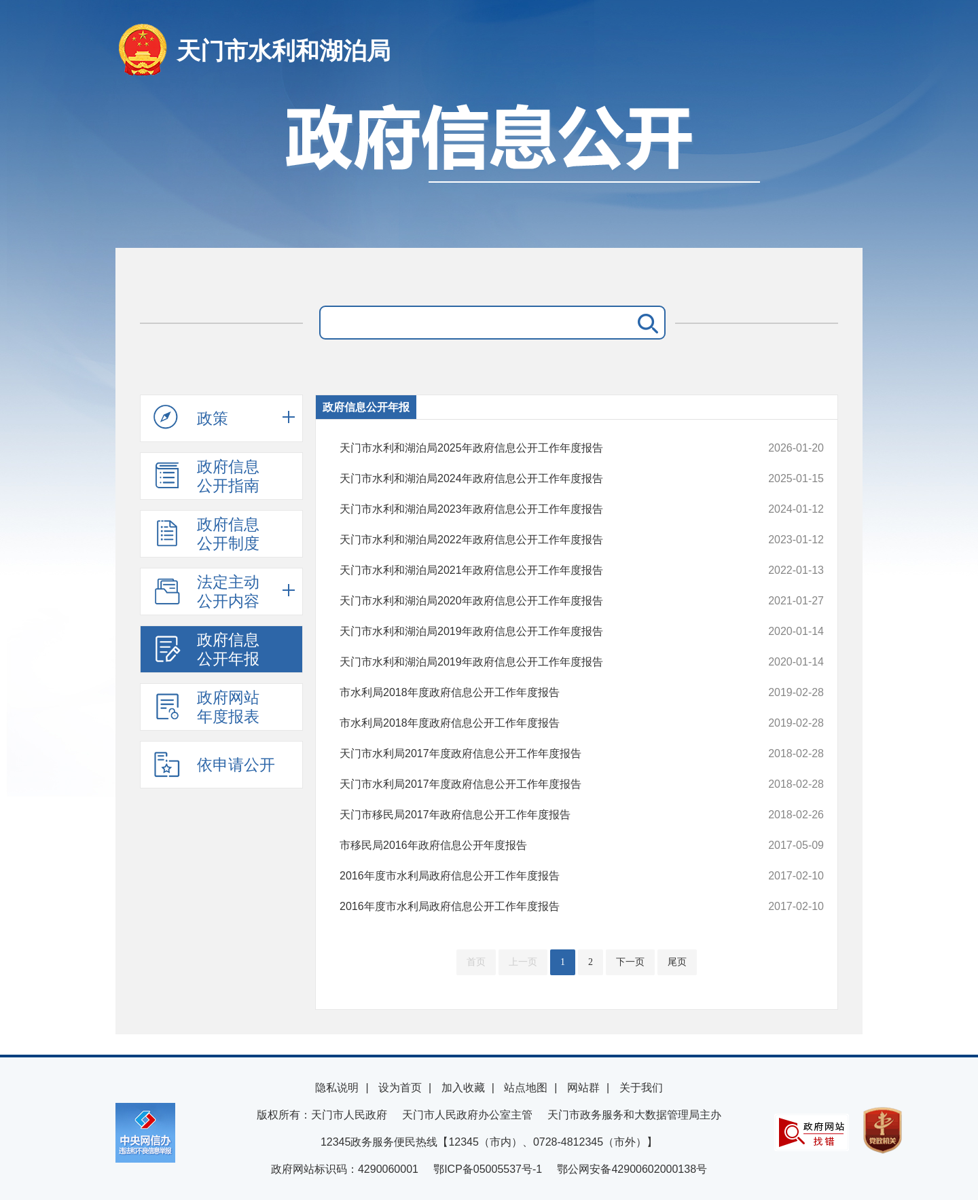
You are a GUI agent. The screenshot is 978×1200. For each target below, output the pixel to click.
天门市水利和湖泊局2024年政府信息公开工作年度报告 (536, 479)
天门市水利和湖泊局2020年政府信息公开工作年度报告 (536, 601)
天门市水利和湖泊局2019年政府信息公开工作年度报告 (536, 631)
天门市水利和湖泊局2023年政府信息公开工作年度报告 (536, 509)
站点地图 (525, 1087)
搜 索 (645, 322)
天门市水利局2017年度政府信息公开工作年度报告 (536, 754)
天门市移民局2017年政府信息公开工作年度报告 (536, 815)
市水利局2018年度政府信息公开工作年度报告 (536, 693)
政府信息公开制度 (206, 533)
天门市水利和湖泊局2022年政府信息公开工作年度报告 (536, 540)
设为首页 (400, 1087)
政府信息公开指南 (206, 476)
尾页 (677, 962)
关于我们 (641, 1087)
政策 (190, 417)
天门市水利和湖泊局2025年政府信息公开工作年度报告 (536, 448)
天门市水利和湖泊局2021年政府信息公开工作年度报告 (536, 570)
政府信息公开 (489, 168)
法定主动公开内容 (206, 591)
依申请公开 (214, 764)
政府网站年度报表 (206, 707)
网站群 (583, 1087)
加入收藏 (463, 1087)
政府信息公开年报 (206, 649)
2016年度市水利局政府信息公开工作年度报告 (536, 876)
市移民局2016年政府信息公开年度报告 (536, 845)
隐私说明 (337, 1087)
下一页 (630, 962)
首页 (476, 962)
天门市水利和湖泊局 (284, 50)
